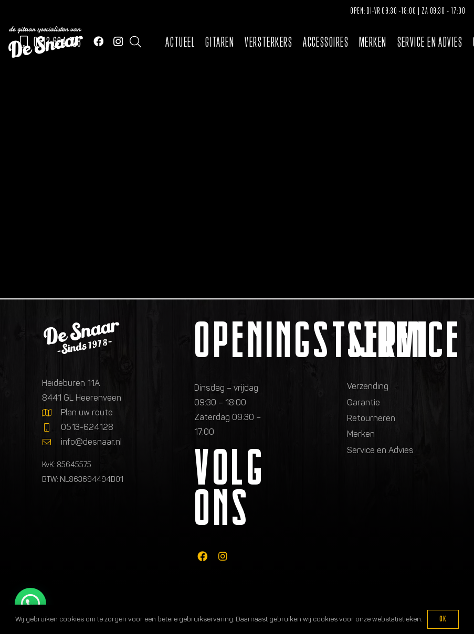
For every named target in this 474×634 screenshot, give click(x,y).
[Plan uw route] (51, 413)
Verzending (367, 386)
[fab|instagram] (223, 556)
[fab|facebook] (202, 556)
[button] (135, 42)
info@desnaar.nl (91, 442)
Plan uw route (87, 412)
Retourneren (371, 418)
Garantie (363, 402)
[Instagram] (118, 41)
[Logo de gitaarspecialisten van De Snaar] (45, 42)
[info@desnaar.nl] (51, 442)
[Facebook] (98, 41)
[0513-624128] (51, 427)
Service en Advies (380, 450)
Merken (361, 434)
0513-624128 (87, 427)
